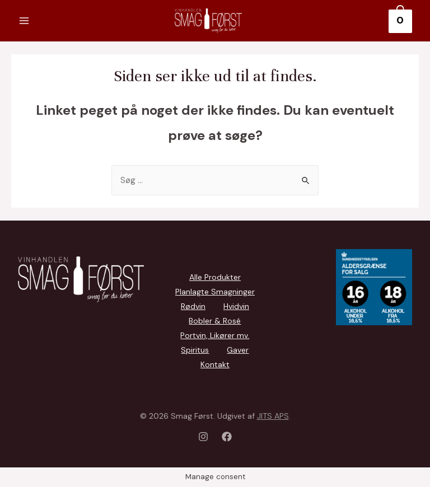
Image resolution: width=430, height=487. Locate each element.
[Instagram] (203, 437)
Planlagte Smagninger (215, 292)
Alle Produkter (215, 277)
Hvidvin (236, 306)
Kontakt (215, 364)
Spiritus (195, 350)
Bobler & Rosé (215, 321)
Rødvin (193, 306)
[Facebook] (227, 437)
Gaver (238, 350)
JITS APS (273, 416)
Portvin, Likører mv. (214, 335)
